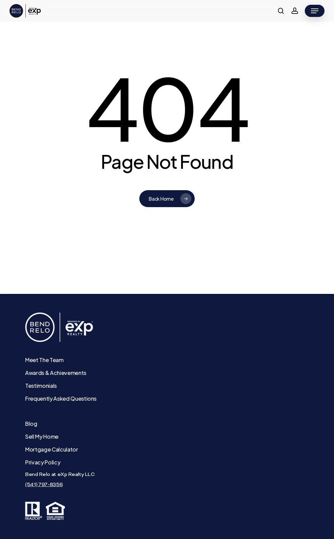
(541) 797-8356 (44, 484)
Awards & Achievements (55, 372)
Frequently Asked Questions (60, 398)
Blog (31, 423)
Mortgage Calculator (51, 449)
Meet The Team (44, 359)
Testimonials (41, 385)
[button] (314, 10)
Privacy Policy (42, 462)
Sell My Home (41, 436)
